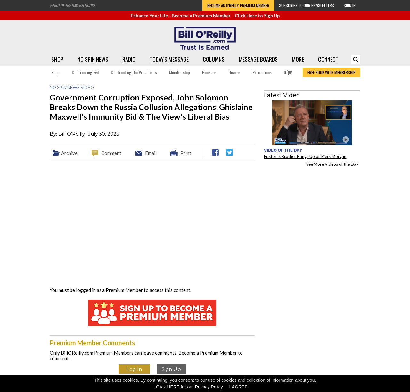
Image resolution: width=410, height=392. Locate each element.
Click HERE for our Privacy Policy (189, 386)
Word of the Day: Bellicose (72, 5)
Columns (214, 59)
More (298, 59)
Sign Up (171, 369)
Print (185, 153)
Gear (234, 72)
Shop (57, 59)
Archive (69, 153)
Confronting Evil (85, 72)
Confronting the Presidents (134, 72)
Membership (179, 72)
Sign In (350, 5)
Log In (134, 369)
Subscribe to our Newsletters (306, 5)
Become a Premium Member (207, 353)
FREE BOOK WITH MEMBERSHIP (332, 72)
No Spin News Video (72, 87)
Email (151, 153)
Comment (111, 153)
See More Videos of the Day (332, 164)
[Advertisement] (312, 212)
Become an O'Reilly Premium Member (238, 5)
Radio (128, 59)
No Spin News (93, 59)
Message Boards (258, 59)
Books (209, 72)
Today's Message (169, 59)
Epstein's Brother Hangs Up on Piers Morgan (305, 156)
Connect (328, 59)
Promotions (262, 72)
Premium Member (124, 290)
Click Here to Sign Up (257, 15)
